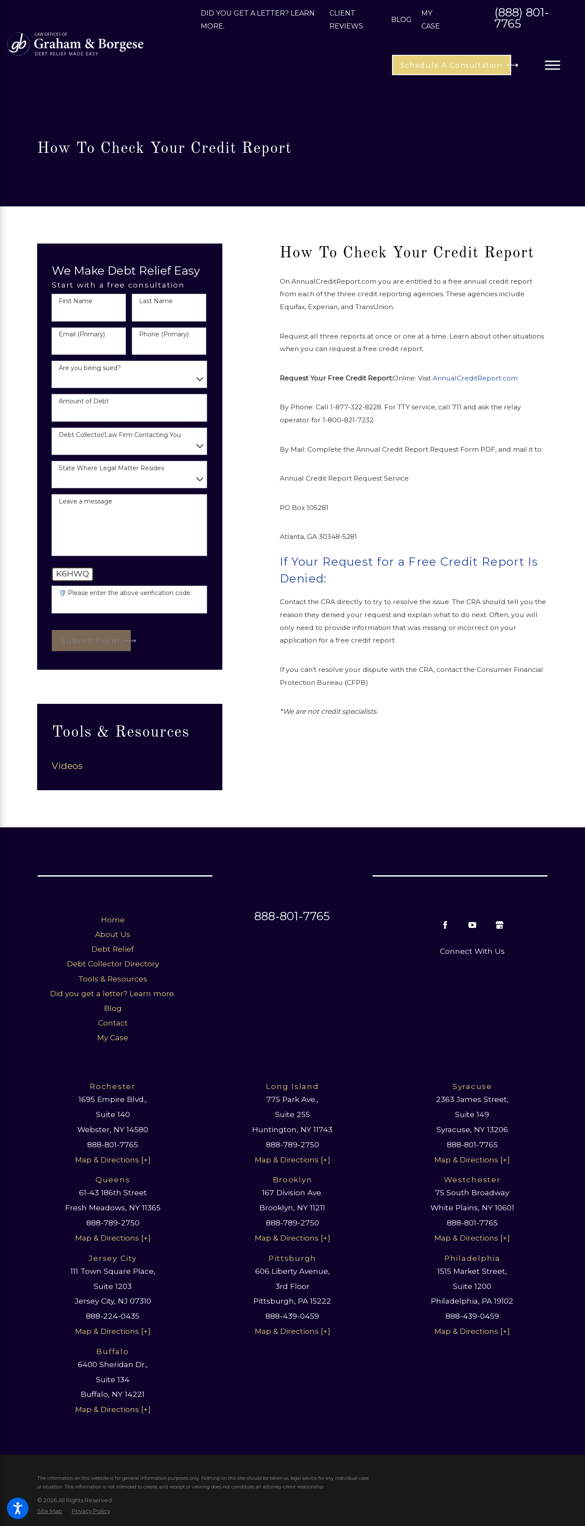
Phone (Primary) (164, 334)
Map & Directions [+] (113, 1159)
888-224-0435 (112, 1315)
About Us (112, 934)
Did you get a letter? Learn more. (112, 993)
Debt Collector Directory (113, 963)
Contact (113, 1022)
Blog (401, 20)
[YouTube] (472, 924)
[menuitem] (129, 765)
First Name (75, 301)
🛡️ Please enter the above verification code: (125, 593)
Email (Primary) (82, 334)
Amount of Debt (84, 401)
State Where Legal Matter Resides (111, 468)
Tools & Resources (112, 978)
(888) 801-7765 (521, 19)
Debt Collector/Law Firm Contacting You (120, 435)
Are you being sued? (90, 368)
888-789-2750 (292, 1144)
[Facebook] (445, 924)
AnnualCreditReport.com (475, 378)
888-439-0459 (292, 1315)
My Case (112, 1037)
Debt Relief (113, 948)
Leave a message (85, 501)
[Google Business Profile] (499, 924)
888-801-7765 (292, 916)
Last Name (156, 301)
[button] (17, 1508)
